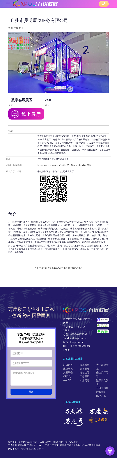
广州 (21, 27)
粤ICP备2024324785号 (32, 446)
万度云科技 (102, 386)
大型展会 (68, 370)
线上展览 (68, 366)
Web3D (67, 378)
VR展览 (67, 374)
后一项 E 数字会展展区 (70, 265)
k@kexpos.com (78, 336)
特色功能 (84, 370)
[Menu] (8, 4)
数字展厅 (84, 366)
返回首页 (68, 362)
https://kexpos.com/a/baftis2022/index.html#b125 (63, 163)
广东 (16, 27)
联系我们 (101, 389)
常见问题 (84, 378)
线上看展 (84, 362)
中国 (10, 27)
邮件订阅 (101, 393)
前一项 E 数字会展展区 (46, 265)
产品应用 (84, 374)
